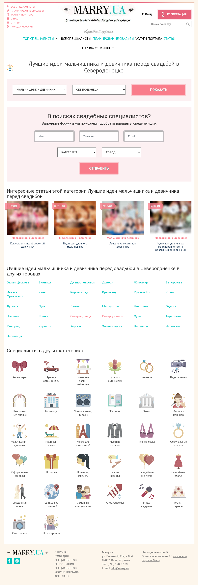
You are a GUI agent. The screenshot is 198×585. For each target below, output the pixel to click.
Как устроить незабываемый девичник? (27, 245)
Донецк (107, 282)
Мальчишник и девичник (28, 238)
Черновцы (14, 336)
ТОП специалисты (38, 38)
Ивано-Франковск (15, 294)
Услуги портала (148, 38)
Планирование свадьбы (113, 38)
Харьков (45, 326)
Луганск (13, 306)
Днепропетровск (82, 282)
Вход (148, 14)
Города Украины (96, 48)
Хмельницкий (112, 326)
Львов (75, 306)
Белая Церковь (18, 282)
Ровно (43, 316)
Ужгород (13, 326)
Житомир (141, 282)
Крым (170, 292)
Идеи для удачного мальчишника (75, 245)
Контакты (61, 576)
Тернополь (174, 316)
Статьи (169, 38)
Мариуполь (110, 306)
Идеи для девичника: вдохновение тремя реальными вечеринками (170, 247)
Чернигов (173, 326)
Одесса (171, 306)
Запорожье (174, 282)
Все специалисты (76, 38)
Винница (45, 282)
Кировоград (79, 292)
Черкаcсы (141, 326)
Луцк (42, 306)
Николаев (141, 306)
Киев (42, 292)
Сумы (138, 316)
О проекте (61, 552)
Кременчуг (110, 292)
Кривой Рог (142, 292)
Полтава (13, 316)
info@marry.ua (120, 568)
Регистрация (176, 14)
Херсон (75, 326)
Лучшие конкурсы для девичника (122, 245)
